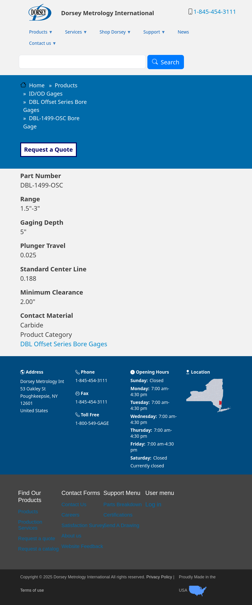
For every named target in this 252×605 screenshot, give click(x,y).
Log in (153, 504)
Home (37, 85)
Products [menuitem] (36, 33)
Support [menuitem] (150, 33)
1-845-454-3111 (214, 12)
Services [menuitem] (72, 33)
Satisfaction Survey (83, 525)
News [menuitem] (183, 32)
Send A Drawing (121, 525)
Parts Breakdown (122, 504)
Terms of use (32, 590)
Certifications (118, 515)
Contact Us (73, 504)
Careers (70, 515)
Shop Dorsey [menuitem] (111, 33)
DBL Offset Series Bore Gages (63, 344)
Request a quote (36, 538)
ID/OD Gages (46, 93)
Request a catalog (38, 549)
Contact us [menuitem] (38, 44)
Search (170, 62)
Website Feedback (82, 546)
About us (71, 536)
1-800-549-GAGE (92, 423)
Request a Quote (48, 149)
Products (66, 85)
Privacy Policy (159, 577)
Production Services (30, 525)
